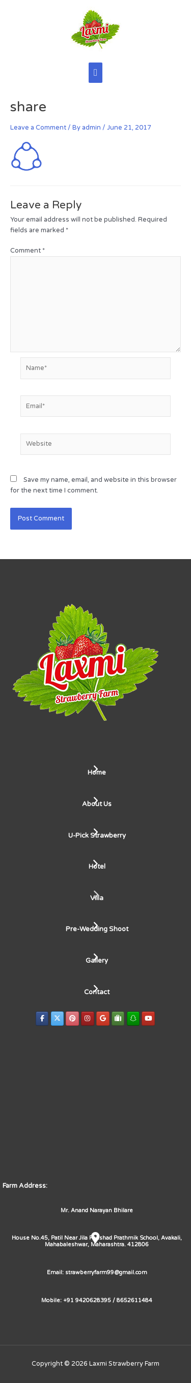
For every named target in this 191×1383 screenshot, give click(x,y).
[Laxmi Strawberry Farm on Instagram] (87, 1018)
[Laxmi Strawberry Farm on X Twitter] (57, 1018)
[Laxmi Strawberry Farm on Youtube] (148, 1018)
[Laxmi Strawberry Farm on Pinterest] (72, 1018)
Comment (27, 251)
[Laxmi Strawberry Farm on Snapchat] (133, 1018)
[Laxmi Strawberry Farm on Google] (103, 1018)
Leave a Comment (38, 128)
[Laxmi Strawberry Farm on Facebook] (42, 1018)
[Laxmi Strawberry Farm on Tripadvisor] (118, 1018)
